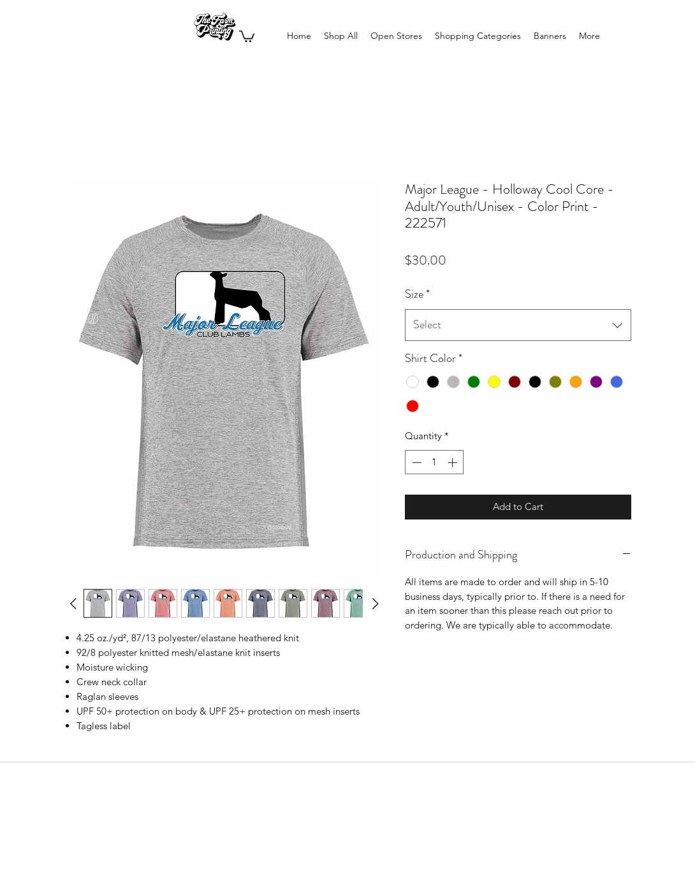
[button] (246, 35)
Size (417, 294)
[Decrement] (415, 462)
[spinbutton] (434, 462)
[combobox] (518, 325)
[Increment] (453, 462)
